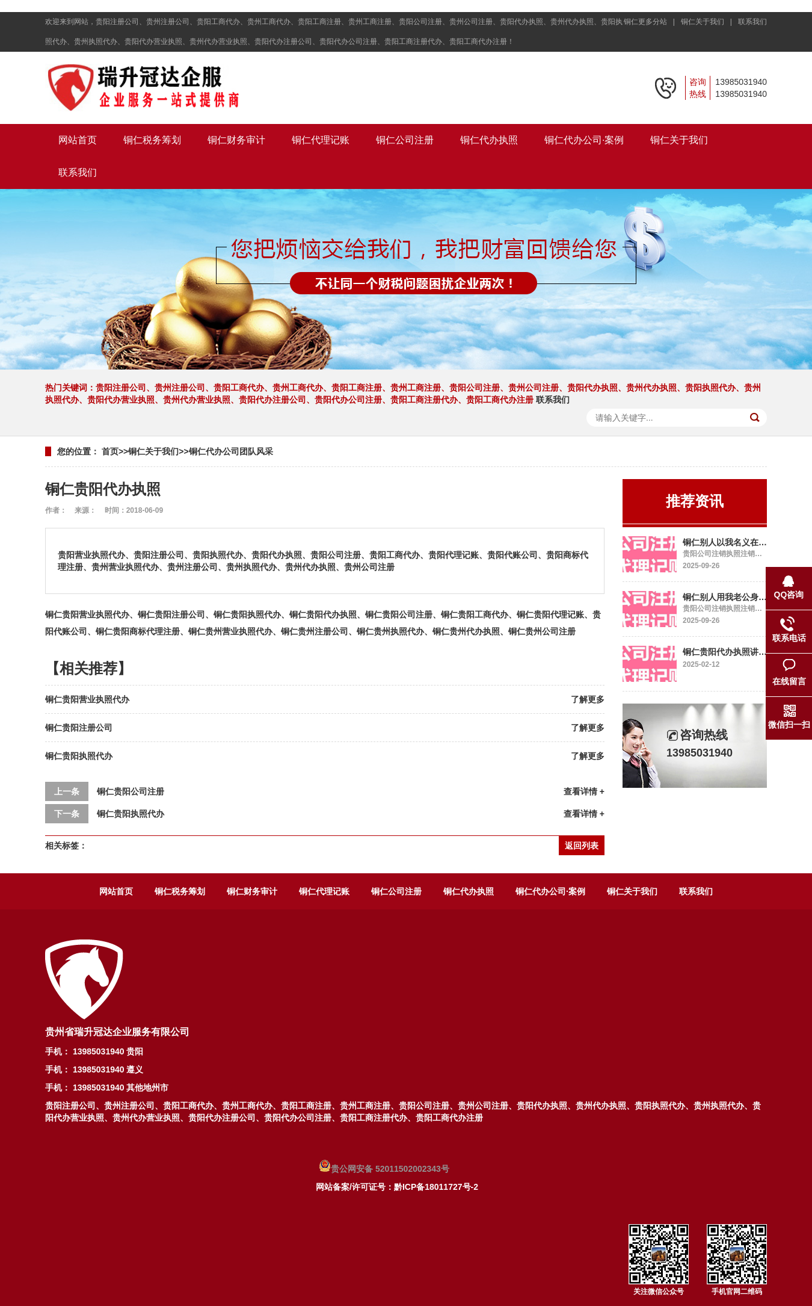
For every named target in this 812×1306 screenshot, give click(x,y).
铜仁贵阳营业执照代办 (87, 699)
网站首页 (77, 140)
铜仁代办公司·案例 (584, 140)
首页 (110, 451)
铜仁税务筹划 (152, 140)
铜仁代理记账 (320, 140)
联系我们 (752, 21)
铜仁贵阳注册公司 (78, 727)
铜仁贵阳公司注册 (130, 791)
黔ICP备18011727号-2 (436, 1187)
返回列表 (581, 845)
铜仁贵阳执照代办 (78, 756)
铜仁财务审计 (236, 140)
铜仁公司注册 (405, 140)
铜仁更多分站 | (651, 21)
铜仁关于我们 (679, 140)
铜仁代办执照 (489, 140)
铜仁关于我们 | (708, 21)
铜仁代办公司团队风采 (231, 451)
